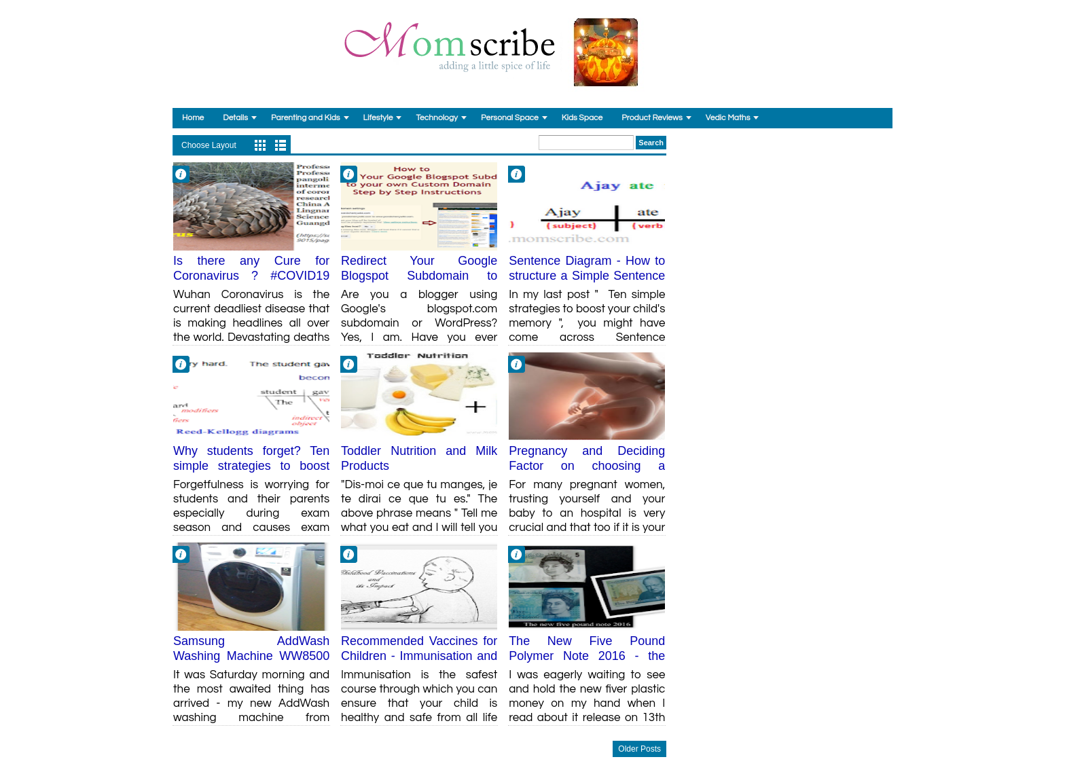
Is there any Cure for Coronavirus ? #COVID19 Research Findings (251, 275)
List (280, 145)
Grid (260, 145)
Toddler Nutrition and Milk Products (419, 458)
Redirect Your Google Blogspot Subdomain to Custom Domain (419, 275)
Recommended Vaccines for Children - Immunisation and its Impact (419, 655)
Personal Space (510, 117)
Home (193, 117)
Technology (437, 117)
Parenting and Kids (305, 117)
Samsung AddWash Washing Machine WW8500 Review (251, 655)
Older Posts (639, 749)
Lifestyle (378, 117)
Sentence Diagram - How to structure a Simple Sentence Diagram (587, 275)
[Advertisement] (784, 220)
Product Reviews (652, 117)
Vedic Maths (728, 117)
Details (235, 117)
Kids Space (582, 117)
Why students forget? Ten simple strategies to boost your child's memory (251, 465)
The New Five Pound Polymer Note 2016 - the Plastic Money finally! (587, 655)
